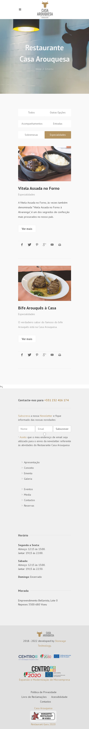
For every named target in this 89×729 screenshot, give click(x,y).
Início (38, 69)
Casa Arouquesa (43, 698)
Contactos (45, 691)
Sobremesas (31, 134)
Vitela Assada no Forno (39, 188)
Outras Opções (58, 112)
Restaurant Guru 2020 (43, 714)
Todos (31, 112)
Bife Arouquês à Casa (37, 305)
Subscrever (62, 419)
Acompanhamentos (32, 123)
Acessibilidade (59, 687)
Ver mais (27, 336)
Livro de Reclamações (34, 687)
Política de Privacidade (43, 682)
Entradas (57, 123)
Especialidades (58, 134)
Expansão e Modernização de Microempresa (44, 670)
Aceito (23, 427)
